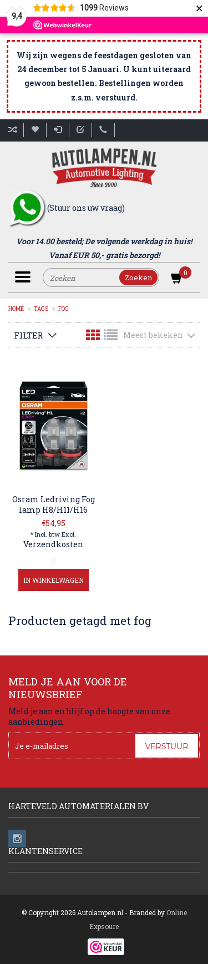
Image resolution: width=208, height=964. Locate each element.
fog (63, 308)
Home (16, 308)
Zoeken (138, 277)
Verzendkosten (53, 544)
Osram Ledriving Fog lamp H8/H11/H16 (53, 504)
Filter (28, 335)
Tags (41, 308)
